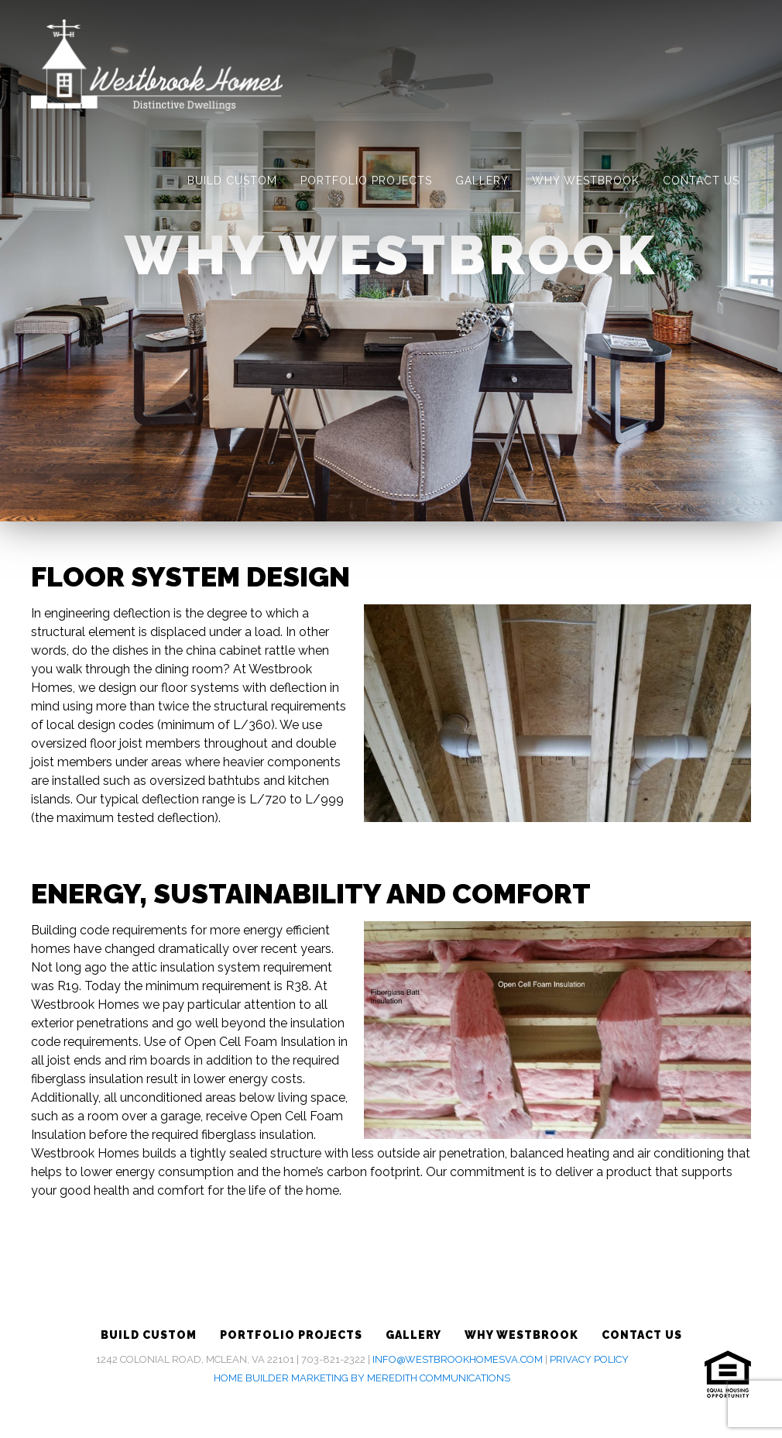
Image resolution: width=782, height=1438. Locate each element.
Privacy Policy (589, 1359)
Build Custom (232, 180)
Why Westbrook (586, 180)
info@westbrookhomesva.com (457, 1359)
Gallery (482, 180)
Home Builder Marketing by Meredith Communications (362, 1378)
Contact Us (701, 180)
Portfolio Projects (366, 180)
